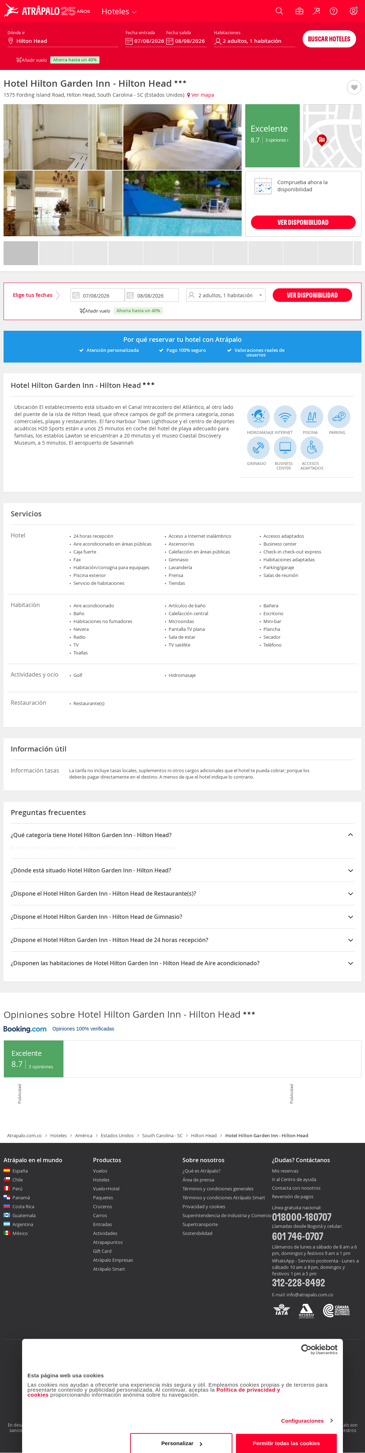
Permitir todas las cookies (286, 1437)
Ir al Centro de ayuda (294, 1180)
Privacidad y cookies (203, 1206)
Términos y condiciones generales (217, 1188)
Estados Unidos (117, 1135)
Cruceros (102, 1206)
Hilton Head (204, 1135)
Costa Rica (23, 1206)
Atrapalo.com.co (24, 1135)
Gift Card (102, 1251)
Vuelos (100, 1171)
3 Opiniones (276, 140)
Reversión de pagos (292, 1197)
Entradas (102, 1224)
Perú (17, 1188)
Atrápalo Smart (109, 1269)
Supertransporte (200, 1224)
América (83, 1135)
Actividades (105, 1233)
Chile (17, 1179)
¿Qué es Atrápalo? (201, 1171)
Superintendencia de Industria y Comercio (227, 1215)
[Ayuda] (333, 11)
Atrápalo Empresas (113, 1260)
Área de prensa (198, 1179)
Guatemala (24, 1215)
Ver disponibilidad (312, 294)
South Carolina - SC (162, 1135)
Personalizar (181, 1437)
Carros (100, 1215)
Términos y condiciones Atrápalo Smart (223, 1197)
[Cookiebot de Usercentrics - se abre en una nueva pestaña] (306, 1343)
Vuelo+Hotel (106, 1188)
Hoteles (58, 1135)
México (20, 1233)
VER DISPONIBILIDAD (303, 222)
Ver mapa (200, 94)
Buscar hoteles (329, 38)
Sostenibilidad (197, 1233)
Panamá (21, 1197)
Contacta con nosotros (296, 1188)
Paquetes (103, 1197)
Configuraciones (302, 1414)
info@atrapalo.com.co (310, 1294)
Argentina (22, 1224)
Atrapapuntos (108, 1242)
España (20, 1171)
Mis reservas (285, 1171)
